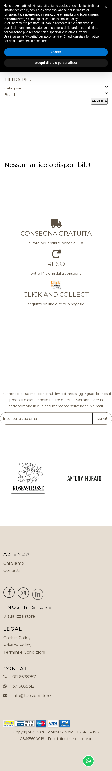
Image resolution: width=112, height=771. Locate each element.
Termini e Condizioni (24, 652)
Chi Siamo (13, 563)
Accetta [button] (56, 52)
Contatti (11, 570)
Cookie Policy (17, 637)
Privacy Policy (17, 645)
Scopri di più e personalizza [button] (56, 63)
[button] (106, 7)
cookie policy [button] (68, 19)
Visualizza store (19, 616)
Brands (56, 94)
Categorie (56, 87)
